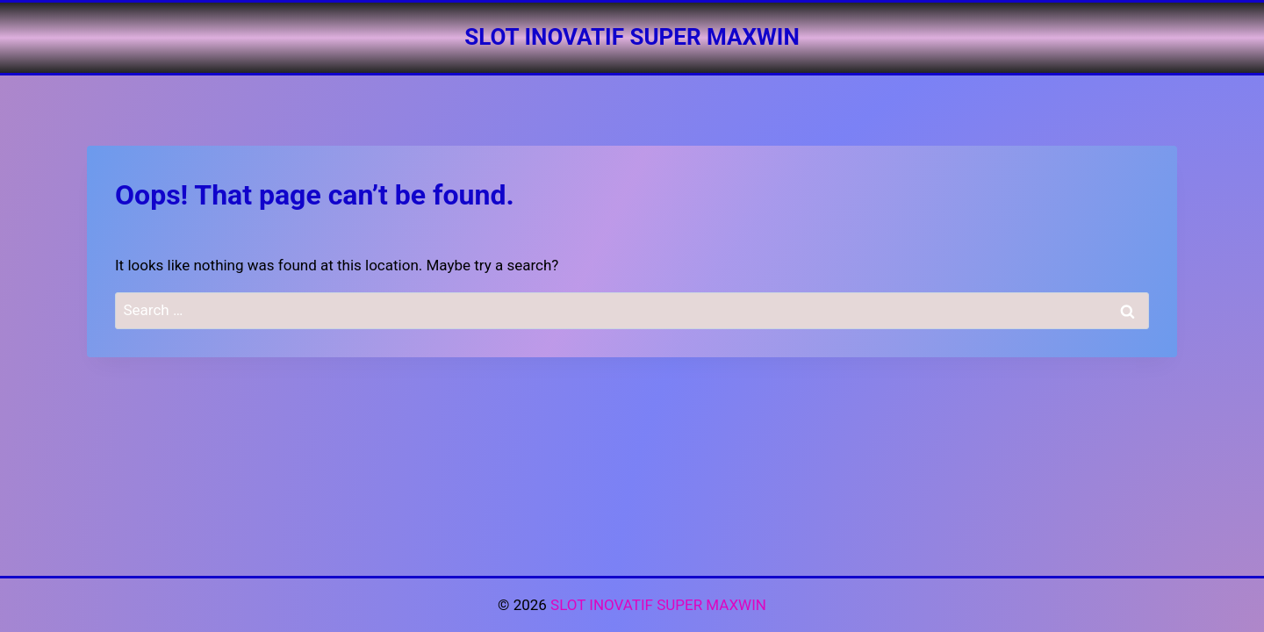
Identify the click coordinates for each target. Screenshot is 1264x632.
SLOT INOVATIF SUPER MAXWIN (658, 605)
